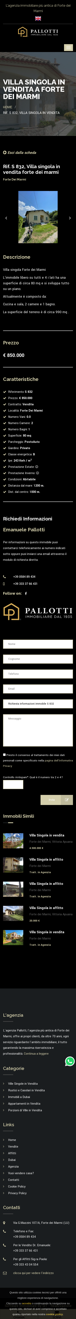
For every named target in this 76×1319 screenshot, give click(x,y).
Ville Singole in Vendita (23, 1084)
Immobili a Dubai (19, 1097)
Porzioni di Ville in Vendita (25, 1110)
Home (7, 107)
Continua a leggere (36, 1054)
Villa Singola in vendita (46, 835)
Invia (61, 800)
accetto (26, 1303)
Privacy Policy (17, 1193)
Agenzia (13, 1167)
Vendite (13, 1147)
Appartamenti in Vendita (24, 1104)
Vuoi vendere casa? (21, 1173)
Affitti (12, 1153)
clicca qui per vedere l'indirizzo (33, 1273)
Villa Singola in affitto (46, 859)
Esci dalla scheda (19, 152)
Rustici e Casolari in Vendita (26, 1090)
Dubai (12, 1160)
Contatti (13, 1180)
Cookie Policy (17, 1186)
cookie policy (54, 1314)
